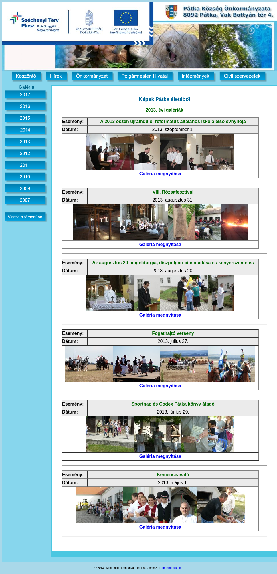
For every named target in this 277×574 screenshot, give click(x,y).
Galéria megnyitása (160, 173)
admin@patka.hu (172, 567)
